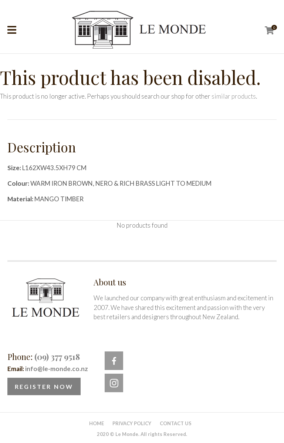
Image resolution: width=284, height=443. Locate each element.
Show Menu (11, 30)
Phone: (43, 356)
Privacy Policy (131, 423)
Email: (47, 369)
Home (96, 423)
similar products (234, 96)
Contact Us (176, 423)
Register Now (44, 386)
